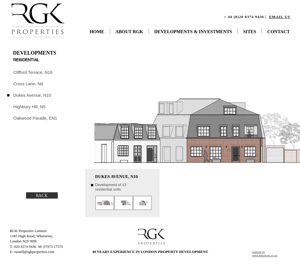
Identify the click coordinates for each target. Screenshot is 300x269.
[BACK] (42, 195)
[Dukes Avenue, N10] (32, 95)
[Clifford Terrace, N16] (33, 72)
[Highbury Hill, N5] (29, 106)
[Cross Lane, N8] (28, 83)
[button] (104, 203)
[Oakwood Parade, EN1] (35, 118)
